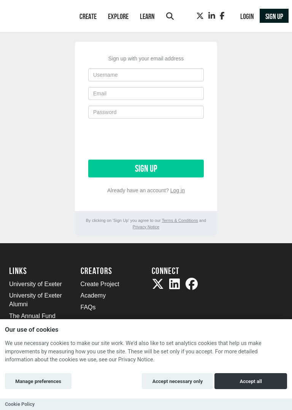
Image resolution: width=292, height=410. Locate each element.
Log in (177, 190)
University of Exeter (35, 284)
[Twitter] (200, 16)
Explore (118, 16)
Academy (93, 295)
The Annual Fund (32, 316)
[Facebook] (222, 16)
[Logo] (34, 17)
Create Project (100, 284)
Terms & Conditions (180, 220)
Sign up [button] (274, 16)
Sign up (146, 168)
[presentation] (146, 139)
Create (88, 16)
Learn (147, 16)
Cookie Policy (20, 404)
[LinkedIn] (211, 16)
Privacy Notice (146, 227)
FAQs (88, 307)
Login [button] (247, 16)
